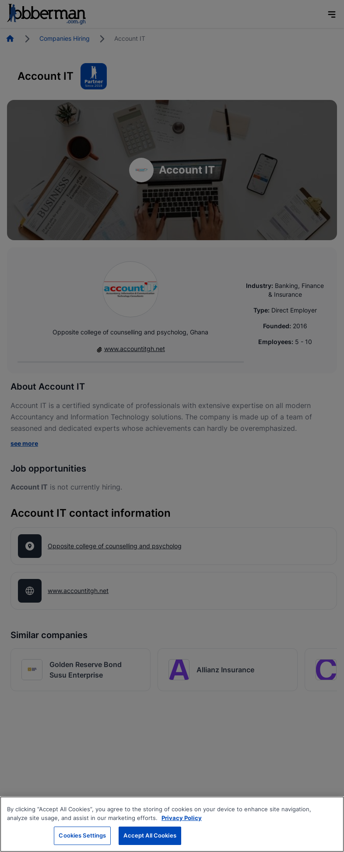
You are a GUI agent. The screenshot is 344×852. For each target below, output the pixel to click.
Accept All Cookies (149, 835)
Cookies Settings (82, 835)
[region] (172, 824)
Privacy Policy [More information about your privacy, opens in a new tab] (181, 817)
